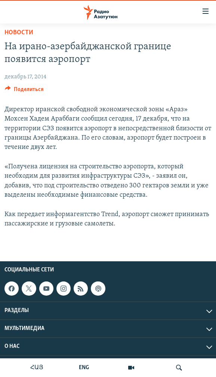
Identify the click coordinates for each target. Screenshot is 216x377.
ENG (84, 368)
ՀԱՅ (36, 368)
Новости (18, 32)
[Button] (24, 91)
